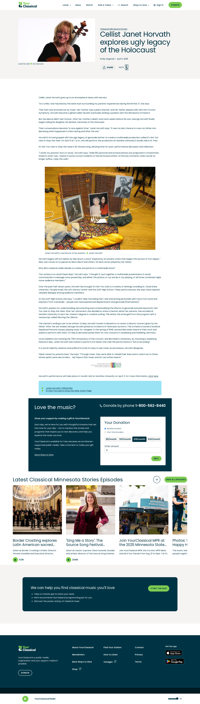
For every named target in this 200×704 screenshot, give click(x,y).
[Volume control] (173, 698)
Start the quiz (159, 588)
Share (108, 67)
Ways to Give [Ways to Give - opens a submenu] (140, 5)
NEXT (156, 458)
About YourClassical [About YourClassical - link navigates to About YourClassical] (82, 647)
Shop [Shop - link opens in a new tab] (76, 669)
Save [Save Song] (123, 67)
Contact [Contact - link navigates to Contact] (139, 647)
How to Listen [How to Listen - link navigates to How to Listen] (111, 654)
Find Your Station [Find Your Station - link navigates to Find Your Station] (112, 647)
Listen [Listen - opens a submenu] (66, 5)
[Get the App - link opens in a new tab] (173, 653)
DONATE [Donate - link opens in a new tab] (25, 672)
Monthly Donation (112, 428)
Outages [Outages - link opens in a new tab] (110, 661)
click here (153, 376)
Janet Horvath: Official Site (59, 388)
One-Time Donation (114, 432)
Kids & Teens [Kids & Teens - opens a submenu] (104, 5)
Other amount (111, 446)
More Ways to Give (44, 454)
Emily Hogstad (107, 58)
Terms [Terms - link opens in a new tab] (138, 661)
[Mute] (180, 698)
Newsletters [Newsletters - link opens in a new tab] (78, 654)
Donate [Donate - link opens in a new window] (175, 4)
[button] (37, 523)
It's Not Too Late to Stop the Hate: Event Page (68, 390)
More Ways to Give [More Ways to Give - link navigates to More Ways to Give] (82, 661)
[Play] (25, 699)
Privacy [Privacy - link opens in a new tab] (139, 654)
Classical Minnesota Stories (113, 29)
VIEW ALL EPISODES (176, 479)
